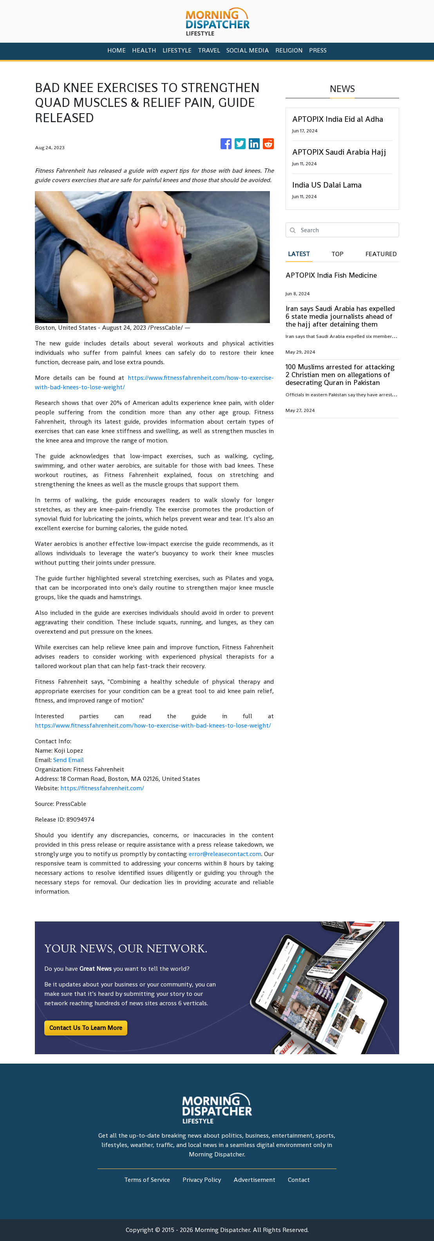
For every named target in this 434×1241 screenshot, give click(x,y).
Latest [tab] (299, 254)
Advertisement (254, 1180)
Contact (299, 1180)
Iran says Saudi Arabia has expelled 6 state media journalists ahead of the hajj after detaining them (340, 316)
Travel (209, 50)
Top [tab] (337, 254)
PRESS (318, 50)
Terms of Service (147, 1180)
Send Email (68, 760)
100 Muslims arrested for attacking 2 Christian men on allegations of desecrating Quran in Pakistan (340, 374)
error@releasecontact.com (225, 854)
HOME (116, 50)
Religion (289, 50)
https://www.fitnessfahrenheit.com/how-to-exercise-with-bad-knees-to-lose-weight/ (153, 725)
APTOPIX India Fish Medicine (331, 275)
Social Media (247, 50)
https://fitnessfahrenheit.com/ (102, 788)
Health (144, 50)
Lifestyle (177, 50)
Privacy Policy (202, 1180)
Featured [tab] (381, 254)
